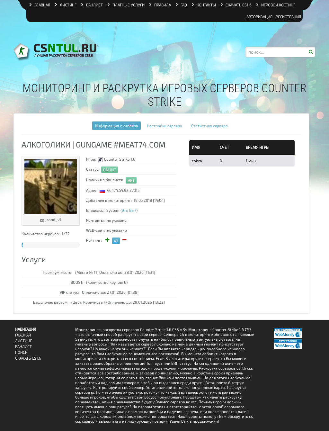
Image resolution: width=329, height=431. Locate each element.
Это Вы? (129, 210)
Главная (23, 335)
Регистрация (288, 16)
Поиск (21, 352)
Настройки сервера (164, 125)
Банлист (23, 347)
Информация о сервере (116, 125)
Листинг (23, 341)
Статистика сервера (209, 125)
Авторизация (259, 16)
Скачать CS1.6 (28, 358)
